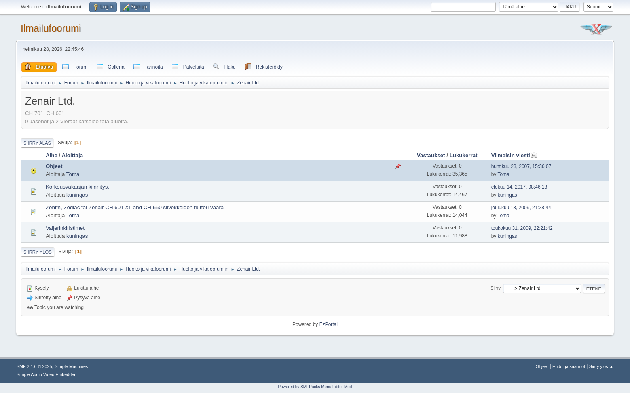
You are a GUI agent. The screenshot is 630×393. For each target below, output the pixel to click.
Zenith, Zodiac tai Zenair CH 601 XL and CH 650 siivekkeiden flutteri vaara (135, 207)
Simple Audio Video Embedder (46, 374)
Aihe (51, 155)
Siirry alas (37, 143)
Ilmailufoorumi (51, 28)
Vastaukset (431, 155)
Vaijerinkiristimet (65, 228)
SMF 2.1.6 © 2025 (34, 366)
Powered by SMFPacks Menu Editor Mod (315, 387)
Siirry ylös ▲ (601, 366)
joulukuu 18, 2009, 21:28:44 (521, 207)
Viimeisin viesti (514, 155)
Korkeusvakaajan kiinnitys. (77, 187)
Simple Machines (71, 366)
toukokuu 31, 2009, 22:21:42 (522, 228)
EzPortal (328, 324)
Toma (73, 174)
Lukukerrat (464, 155)
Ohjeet (54, 166)
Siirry (495, 288)
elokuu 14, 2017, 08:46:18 (519, 187)
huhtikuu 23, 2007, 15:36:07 (521, 166)
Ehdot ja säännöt (568, 366)
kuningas (77, 195)
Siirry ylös (37, 252)
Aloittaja (72, 155)
